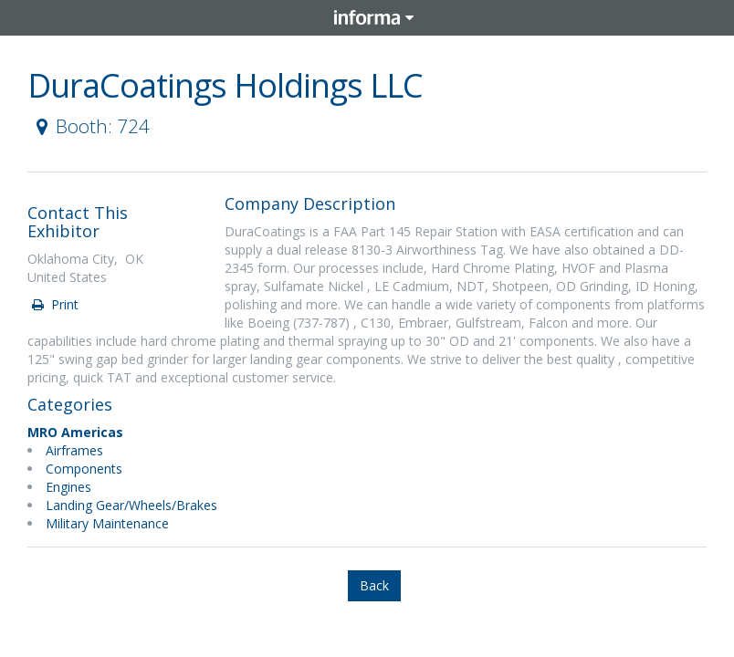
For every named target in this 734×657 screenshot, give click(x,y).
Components (84, 468)
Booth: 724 (89, 126)
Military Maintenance (107, 523)
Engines (68, 486)
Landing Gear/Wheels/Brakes (131, 505)
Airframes (74, 450)
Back (374, 585)
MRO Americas (75, 432)
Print (54, 304)
